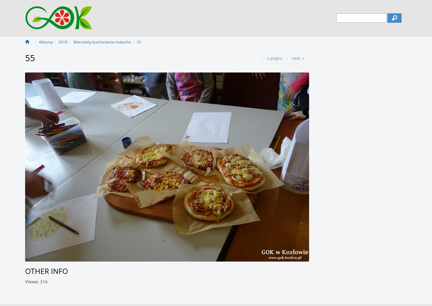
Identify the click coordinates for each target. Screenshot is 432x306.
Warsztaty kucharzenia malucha (102, 41)
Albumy (46, 41)
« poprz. (275, 58)
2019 (63, 41)
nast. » (297, 58)
